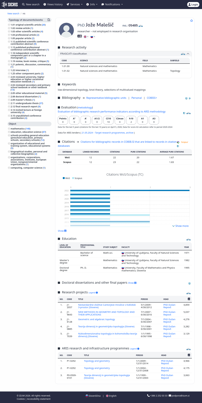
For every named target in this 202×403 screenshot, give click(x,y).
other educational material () (31, 93)
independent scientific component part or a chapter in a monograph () (28, 55)
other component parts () (29, 73)
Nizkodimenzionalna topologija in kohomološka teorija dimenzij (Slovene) (104, 335)
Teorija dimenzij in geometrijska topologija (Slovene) (106, 326)
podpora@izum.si (179, 395)
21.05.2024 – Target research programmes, (104, 132)
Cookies (21, 398)
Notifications (111, 4)
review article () (24, 28)
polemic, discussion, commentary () (31, 65)
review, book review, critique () (32, 61)
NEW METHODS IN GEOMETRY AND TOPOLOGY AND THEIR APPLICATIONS (106, 313)
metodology (85, 107)
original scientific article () (31, 24)
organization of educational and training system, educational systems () (30, 146)
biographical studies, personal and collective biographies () (29, 152)
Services (73, 4)
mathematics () (20, 128)
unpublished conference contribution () (26, 116)
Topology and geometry (97, 360)
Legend (93, 292)
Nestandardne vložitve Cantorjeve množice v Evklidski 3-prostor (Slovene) (107, 306)
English (111, 395)
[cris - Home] (10, 4)
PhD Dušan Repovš (169, 306)
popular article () (25, 38)
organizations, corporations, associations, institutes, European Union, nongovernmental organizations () (28, 161)
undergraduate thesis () (29, 103)
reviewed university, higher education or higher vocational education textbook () (27, 79)
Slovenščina (93, 395)
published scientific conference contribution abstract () (29, 42)
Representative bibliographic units (106, 98)
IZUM (22, 395)
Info (91, 4)
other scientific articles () (29, 31)
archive (130, 132)
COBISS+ (152, 98)
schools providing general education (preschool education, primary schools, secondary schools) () (30, 137)
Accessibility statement (38, 398)
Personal (136, 98)
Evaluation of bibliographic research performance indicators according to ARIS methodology (112, 111)
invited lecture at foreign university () (26, 111)
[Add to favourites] (191, 20)
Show (62, 230)
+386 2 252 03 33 (157, 395)
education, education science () (28, 131)
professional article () (27, 34)
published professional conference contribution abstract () (30, 48)
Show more (180, 226)
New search (30, 4)
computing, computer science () (28, 167)
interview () (22, 70)
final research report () (28, 106)
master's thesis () (25, 99)
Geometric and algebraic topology (97, 319)
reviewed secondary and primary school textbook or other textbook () (30, 87)
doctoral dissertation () (28, 96)
